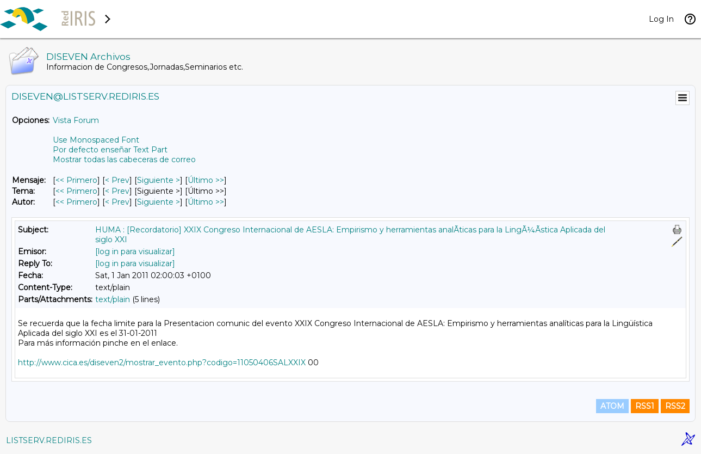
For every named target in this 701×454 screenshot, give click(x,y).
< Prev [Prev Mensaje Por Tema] (117, 191)
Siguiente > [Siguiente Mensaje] (158, 180)
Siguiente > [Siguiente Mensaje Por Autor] (158, 202)
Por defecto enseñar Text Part (110, 150)
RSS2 (675, 406)
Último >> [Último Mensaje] (206, 180)
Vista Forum (76, 120)
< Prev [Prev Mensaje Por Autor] (117, 202)
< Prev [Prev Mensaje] (117, 180)
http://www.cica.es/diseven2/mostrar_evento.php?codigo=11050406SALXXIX (162, 362)
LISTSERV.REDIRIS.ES (49, 440)
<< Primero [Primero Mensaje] (76, 180)
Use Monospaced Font (96, 140)
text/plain (112, 299)
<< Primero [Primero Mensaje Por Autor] (76, 202)
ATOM (612, 406)
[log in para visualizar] (135, 251)
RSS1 (644, 406)
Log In (661, 19)
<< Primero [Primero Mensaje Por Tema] (76, 191)
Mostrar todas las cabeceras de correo (124, 159)
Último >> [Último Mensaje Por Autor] (206, 202)
